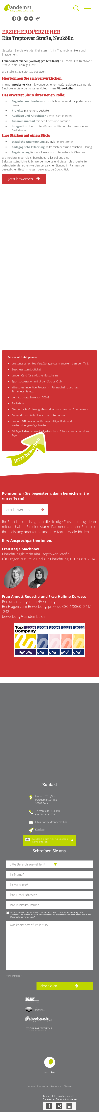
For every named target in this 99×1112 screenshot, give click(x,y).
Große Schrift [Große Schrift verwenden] (31, 18)
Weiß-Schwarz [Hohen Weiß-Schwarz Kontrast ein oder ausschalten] (19, 18)
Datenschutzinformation (21, 916)
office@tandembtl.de (55, 822)
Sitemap (67, 1086)
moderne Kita (22, 84)
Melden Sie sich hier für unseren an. (50, 840)
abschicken (48, 986)
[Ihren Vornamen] (49, 885)
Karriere (39, 829)
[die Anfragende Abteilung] (49, 864)
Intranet (31, 1086)
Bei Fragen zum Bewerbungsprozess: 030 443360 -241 (45, 606)
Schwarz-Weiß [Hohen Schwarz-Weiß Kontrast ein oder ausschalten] (14, 18)
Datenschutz (56, 1086)
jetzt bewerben (27, 450)
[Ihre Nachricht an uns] (49, 945)
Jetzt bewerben (20, 178)
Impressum (42, 1086)
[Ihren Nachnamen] (49, 874)
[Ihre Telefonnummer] (49, 905)
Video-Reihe (65, 88)
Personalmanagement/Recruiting (44, 599)
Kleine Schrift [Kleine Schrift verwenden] (25, 18)
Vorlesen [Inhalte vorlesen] (38, 18)
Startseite (19, 8)
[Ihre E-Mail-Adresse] (49, 895)
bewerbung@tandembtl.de (23, 616)
